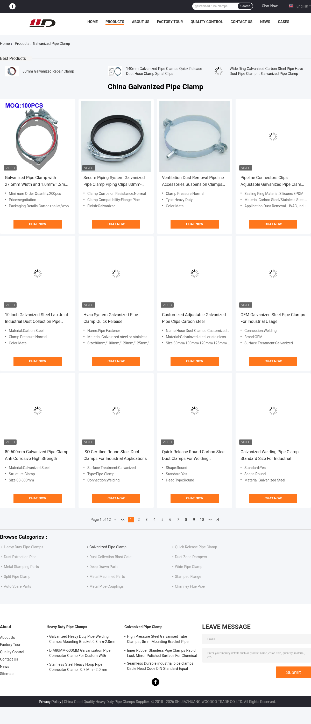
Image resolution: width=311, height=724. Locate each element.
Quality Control (207, 22)
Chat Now (270, 6)
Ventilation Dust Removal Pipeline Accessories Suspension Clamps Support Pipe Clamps (193, 181)
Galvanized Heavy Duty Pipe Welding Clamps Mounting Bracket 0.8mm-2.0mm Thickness (83, 639)
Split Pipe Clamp (17, 576)
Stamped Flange (188, 576)
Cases (283, 22)
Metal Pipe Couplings (106, 586)
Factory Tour (170, 22)
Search (245, 6)
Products (114, 22)
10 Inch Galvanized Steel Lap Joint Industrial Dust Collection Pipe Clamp (36, 318)
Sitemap (6, 674)
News (265, 22)
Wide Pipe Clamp (188, 567)
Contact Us (241, 22)
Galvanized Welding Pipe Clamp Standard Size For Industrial (270, 455)
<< (123, 519)
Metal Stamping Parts (21, 567)
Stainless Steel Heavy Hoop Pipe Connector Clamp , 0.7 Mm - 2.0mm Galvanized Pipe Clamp (78, 667)
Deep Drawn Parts (103, 567)
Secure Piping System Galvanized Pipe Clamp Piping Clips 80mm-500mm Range (114, 181)
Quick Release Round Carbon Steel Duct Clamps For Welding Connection (193, 455)
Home (92, 22)
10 (202, 519)
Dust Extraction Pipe (20, 557)
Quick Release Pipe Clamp (196, 547)
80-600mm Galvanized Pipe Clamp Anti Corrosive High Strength (36, 455)
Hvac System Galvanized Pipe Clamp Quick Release (110, 318)
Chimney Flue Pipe (190, 586)
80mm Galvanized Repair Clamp (48, 71)
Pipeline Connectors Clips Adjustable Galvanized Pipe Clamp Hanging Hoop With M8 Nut (272, 181)
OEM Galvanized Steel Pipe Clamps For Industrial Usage (273, 318)
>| (217, 519)
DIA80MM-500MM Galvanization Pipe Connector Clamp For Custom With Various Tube (79, 653)
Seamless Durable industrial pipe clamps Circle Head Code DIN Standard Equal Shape (160, 666)
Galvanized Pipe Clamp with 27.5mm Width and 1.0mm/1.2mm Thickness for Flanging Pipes (37, 181)
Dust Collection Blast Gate (110, 557)
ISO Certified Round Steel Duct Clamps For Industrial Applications (115, 455)
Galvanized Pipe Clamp (107, 547)
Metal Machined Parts (107, 576)
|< (115, 519)
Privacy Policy (50, 702)
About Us (140, 22)
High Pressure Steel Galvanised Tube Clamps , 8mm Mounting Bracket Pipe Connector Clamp (157, 639)
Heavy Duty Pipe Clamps (23, 547)
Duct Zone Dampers (191, 557)
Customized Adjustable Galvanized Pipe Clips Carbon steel (194, 318)
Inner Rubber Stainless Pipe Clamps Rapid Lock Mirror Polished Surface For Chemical (162, 653)
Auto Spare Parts (17, 586)
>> (210, 519)
